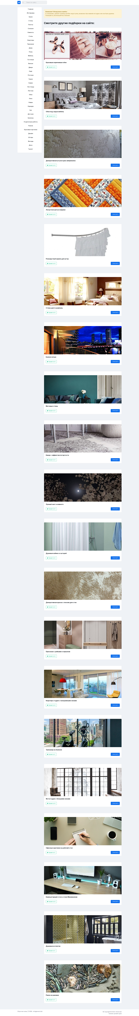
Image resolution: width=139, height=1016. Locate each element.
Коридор (31, 106)
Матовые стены (52, 406)
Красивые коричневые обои (56, 62)
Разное (30, 125)
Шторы (30, 137)
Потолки (31, 75)
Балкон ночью (51, 357)
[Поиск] (34, 2)
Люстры (30, 90)
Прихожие (30, 44)
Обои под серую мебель (55, 111)
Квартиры (30, 40)
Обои (30, 94)
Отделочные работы (30, 122)
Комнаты (31, 32)
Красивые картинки (30, 129)
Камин (31, 83)
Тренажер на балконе (54, 750)
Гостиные (30, 59)
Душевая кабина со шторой (56, 553)
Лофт (30, 71)
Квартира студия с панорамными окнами (61, 701)
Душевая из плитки (53, 946)
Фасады (30, 141)
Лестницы (30, 87)
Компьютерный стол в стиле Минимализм (61, 897)
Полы (30, 52)
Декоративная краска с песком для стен (61, 602)
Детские (31, 114)
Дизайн (30, 133)
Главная (30, 9)
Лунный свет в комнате (54, 504)
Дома (30, 48)
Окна (30, 98)
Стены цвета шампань (54, 308)
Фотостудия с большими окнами (58, 799)
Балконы (31, 118)
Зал (30, 110)
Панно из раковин (52, 995)
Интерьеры (30, 13)
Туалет (30, 149)
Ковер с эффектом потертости (57, 455)
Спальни (31, 28)
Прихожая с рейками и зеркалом (58, 651)
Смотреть (115, 67)
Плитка (30, 24)
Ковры (31, 102)
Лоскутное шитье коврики (55, 210)
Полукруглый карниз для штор (57, 259)
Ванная (30, 63)
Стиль (31, 36)
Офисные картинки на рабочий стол (59, 848)
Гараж (31, 79)
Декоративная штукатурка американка (61, 161)
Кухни (31, 17)
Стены (30, 20)
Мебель (30, 55)
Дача (30, 145)
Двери (31, 67)
